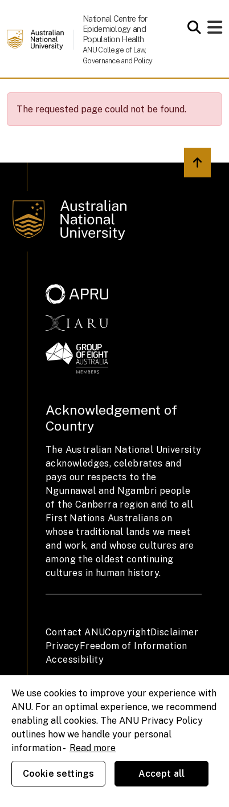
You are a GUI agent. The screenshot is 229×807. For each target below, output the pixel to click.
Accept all (161, 773)
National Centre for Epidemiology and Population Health (115, 29)
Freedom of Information (133, 645)
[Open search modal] (191, 27)
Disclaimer (174, 632)
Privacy (63, 645)
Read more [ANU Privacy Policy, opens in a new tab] (92, 748)
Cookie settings (58, 773)
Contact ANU (75, 632)
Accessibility (75, 659)
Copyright (127, 632)
